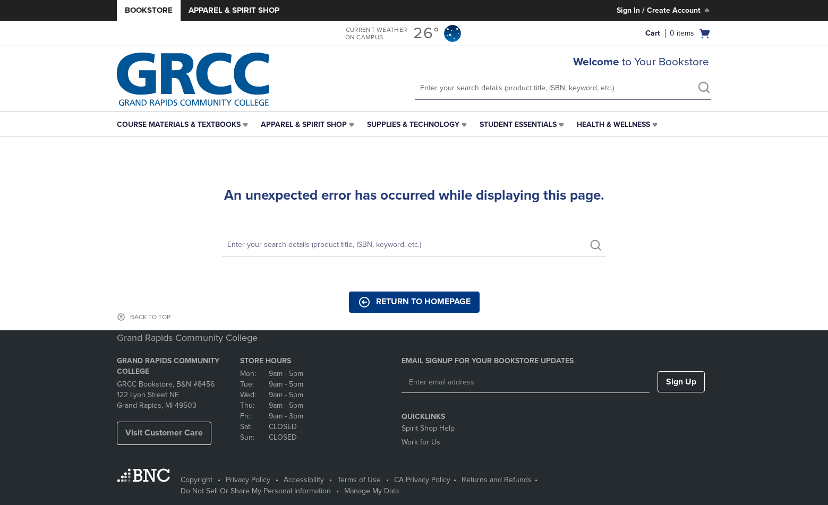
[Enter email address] (526, 382)
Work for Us (421, 442)
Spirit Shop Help (428, 428)
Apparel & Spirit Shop (234, 10)
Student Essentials (518, 124)
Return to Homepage (414, 302)
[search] (704, 88)
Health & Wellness (613, 124)
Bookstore (149, 10)
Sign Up (681, 381)
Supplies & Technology (413, 124)
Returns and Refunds (497, 479)
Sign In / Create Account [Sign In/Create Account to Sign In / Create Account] (664, 10)
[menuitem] (183, 125)
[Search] (414, 245)
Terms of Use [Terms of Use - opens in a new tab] (359, 479)
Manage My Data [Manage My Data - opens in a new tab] (371, 490)
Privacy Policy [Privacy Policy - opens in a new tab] (248, 479)
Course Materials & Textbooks (179, 124)
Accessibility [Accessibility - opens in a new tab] (304, 479)
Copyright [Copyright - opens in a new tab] (196, 479)
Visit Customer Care (164, 432)
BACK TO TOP (150, 317)
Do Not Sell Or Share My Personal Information (256, 490)
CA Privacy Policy (422, 479)
